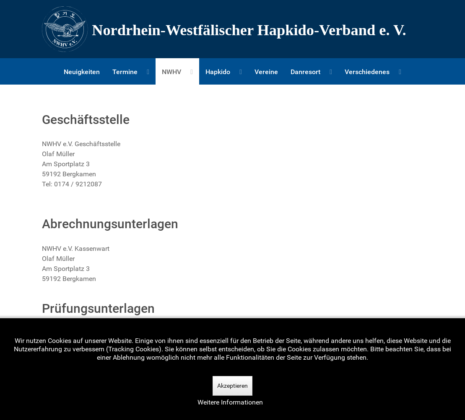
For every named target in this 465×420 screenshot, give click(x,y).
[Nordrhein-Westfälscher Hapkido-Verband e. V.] (232, 29)
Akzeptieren (232, 385)
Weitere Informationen (230, 402)
